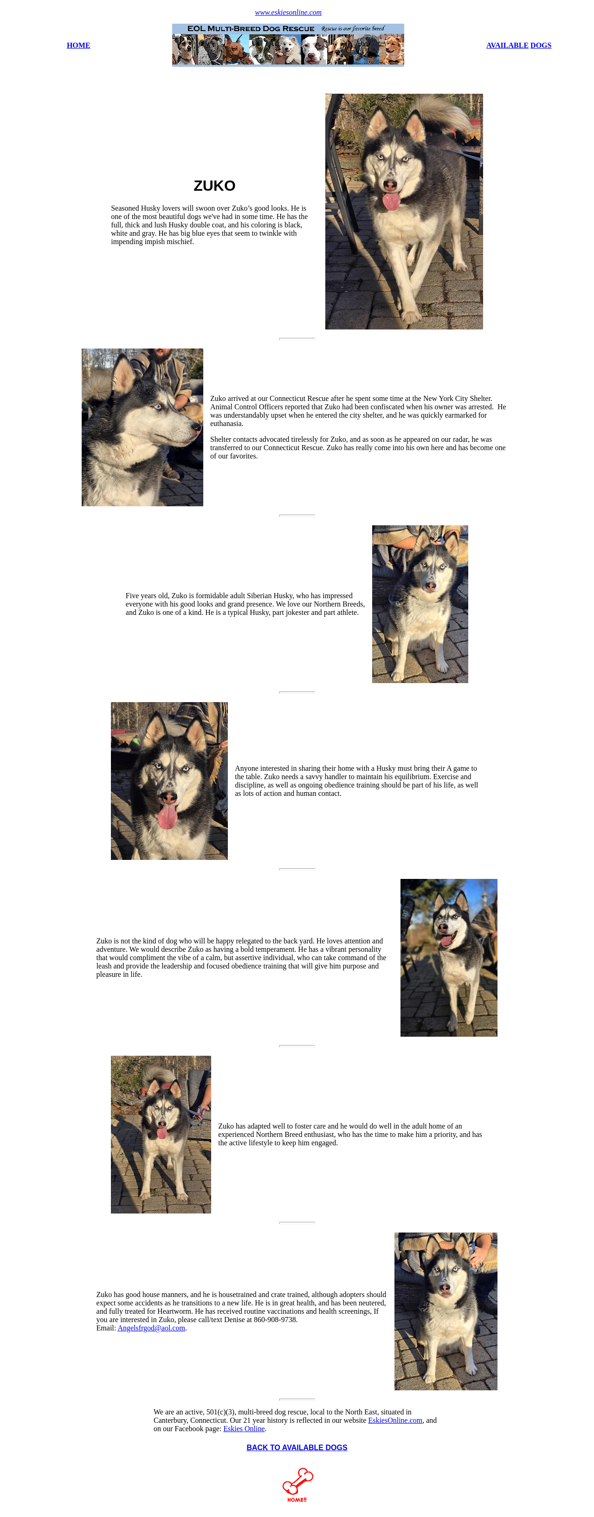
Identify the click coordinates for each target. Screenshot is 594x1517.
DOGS (540, 45)
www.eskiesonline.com (288, 12)
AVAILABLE (507, 45)
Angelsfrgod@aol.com (151, 1328)
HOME (78, 45)
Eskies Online (244, 1429)
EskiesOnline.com (395, 1420)
